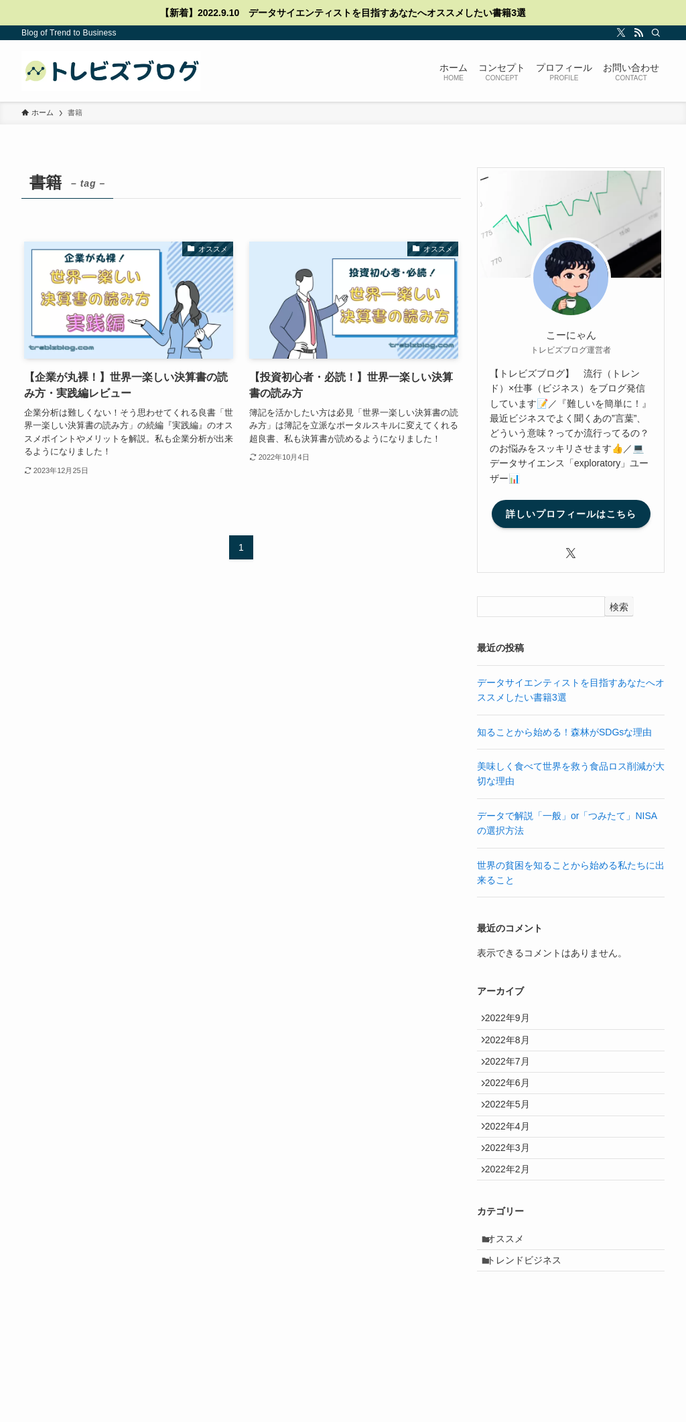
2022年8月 (513, 1049)
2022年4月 (513, 1160)
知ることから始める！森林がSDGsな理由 (564, 732)
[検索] (656, 32)
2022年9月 (513, 1021)
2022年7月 (513, 1076)
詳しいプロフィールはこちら (571, 514)
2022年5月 (513, 1132)
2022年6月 (513, 1104)
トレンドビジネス (531, 1319)
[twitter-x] (621, 32)
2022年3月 (513, 1188)
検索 (619, 607)
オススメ (512, 1291)
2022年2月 (513, 1216)
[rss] (638, 32)
